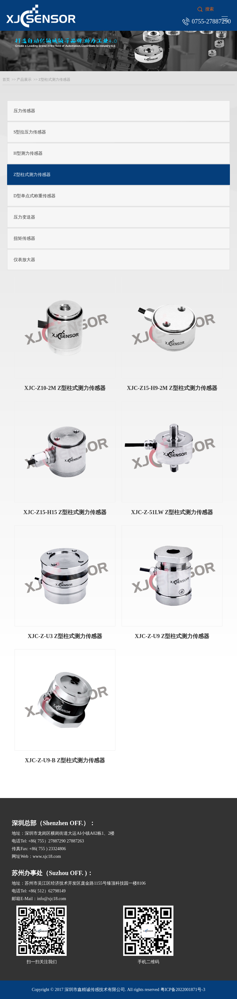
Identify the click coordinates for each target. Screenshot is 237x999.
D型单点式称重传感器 (35, 196)
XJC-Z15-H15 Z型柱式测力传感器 (65, 512)
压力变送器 (24, 217)
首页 (6, 79)
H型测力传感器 (28, 153)
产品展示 (24, 79)
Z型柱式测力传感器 (54, 79)
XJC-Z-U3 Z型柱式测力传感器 (65, 636)
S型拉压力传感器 (30, 132)
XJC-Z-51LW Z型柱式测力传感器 (172, 512)
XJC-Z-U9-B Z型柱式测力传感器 (65, 760)
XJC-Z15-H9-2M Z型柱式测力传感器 (172, 388)
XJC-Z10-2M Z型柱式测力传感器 (65, 388)
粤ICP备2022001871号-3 (182, 989)
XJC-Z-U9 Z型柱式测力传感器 (172, 636)
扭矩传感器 (24, 238)
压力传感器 (24, 110)
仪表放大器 (24, 259)
